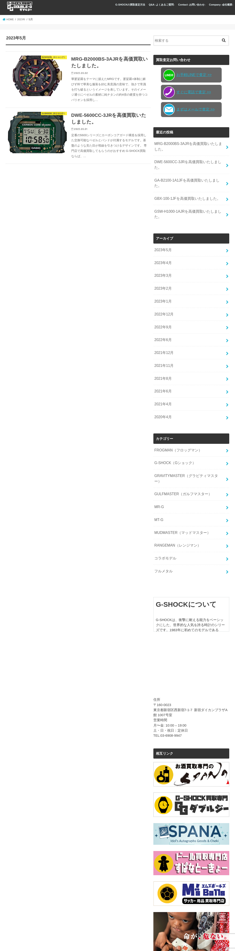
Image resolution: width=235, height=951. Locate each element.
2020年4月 (162, 388)
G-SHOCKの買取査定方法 (130, 4)
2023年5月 (162, 230)
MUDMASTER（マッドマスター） (180, 494)
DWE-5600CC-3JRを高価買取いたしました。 (189, 161)
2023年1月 (162, 278)
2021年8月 (162, 351)
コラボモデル (164, 518)
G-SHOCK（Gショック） (174, 433)
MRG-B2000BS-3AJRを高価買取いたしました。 (188, 145)
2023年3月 (162, 254)
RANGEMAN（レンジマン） (176, 506)
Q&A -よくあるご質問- (162, 4)
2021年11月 (163, 339)
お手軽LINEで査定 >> (186, 75)
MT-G (158, 481)
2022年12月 (163, 290)
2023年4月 (162, 242)
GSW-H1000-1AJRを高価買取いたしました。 (189, 197)
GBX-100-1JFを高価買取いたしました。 (185, 185)
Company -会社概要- (221, 4)
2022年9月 (162, 303)
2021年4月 (162, 376)
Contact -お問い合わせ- (191, 4)
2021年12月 (163, 327)
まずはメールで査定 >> (187, 109)
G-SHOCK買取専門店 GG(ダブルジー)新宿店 (63, 943)
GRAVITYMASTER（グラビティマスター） (187, 445)
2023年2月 (162, 266)
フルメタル (163, 530)
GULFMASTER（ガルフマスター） (181, 457)
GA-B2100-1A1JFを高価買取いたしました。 (188, 173)
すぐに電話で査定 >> (186, 92)
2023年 (22, 19)
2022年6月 (162, 315)
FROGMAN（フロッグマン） (176, 420)
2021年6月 (162, 364)
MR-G (158, 469)
